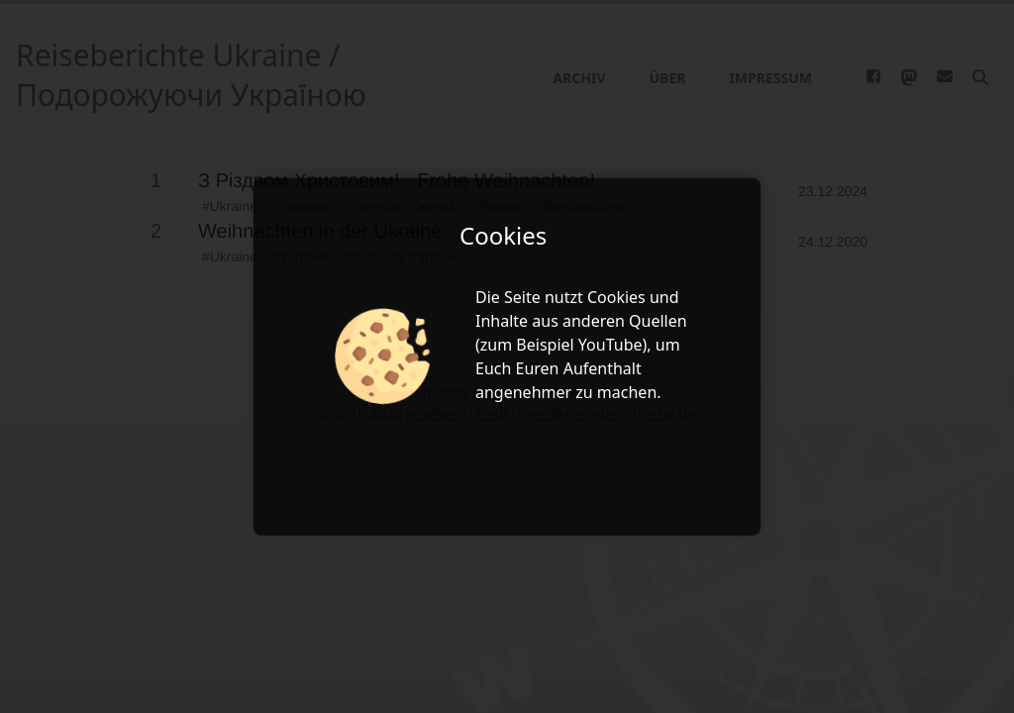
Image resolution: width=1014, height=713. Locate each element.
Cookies (616, 297)
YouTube (610, 345)
